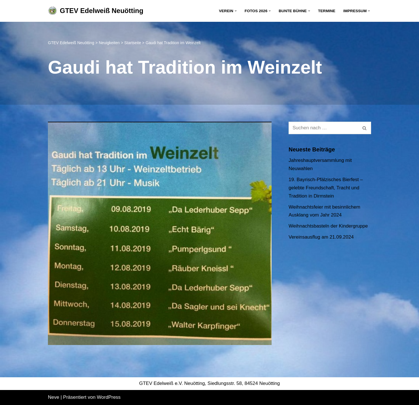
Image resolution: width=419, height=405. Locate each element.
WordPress (109, 397)
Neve (53, 397)
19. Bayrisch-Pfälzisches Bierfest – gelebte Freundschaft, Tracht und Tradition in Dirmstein (326, 188)
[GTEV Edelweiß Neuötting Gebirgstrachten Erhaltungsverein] (95, 11)
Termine (326, 11)
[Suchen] (323, 128)
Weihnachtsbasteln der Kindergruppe (328, 226)
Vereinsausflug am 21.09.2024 (321, 237)
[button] (236, 11)
